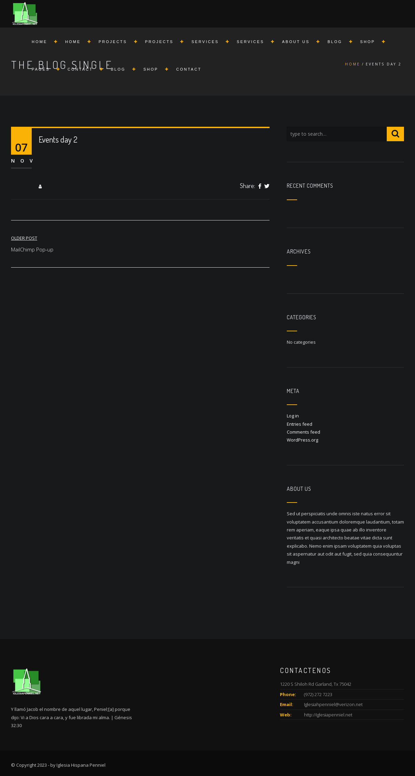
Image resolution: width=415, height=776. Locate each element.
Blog (334, 42)
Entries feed (299, 424)
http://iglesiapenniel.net (328, 715)
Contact (80, 69)
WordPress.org (302, 440)
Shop (367, 42)
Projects (113, 42)
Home (39, 42)
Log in (293, 416)
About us (296, 42)
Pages (41, 69)
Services (205, 42)
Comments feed (303, 432)
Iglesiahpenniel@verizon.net (333, 704)
